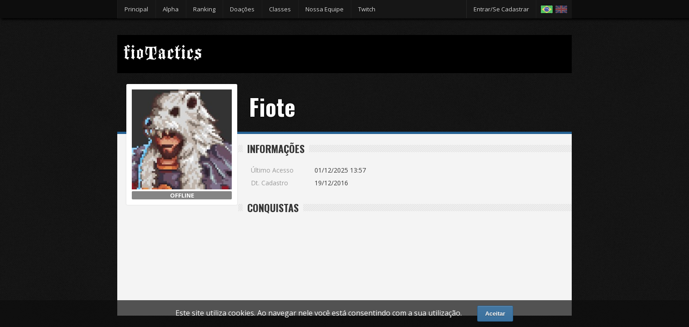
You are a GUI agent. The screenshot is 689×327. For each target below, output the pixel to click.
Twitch (366, 9)
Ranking (204, 9)
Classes (280, 9)
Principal (136, 9)
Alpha (171, 9)
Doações (242, 9)
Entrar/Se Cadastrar (501, 9)
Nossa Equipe (324, 9)
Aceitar (495, 313)
